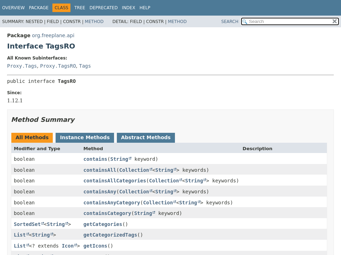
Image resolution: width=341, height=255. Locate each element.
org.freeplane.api (53, 35)
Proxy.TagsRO (58, 66)
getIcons (95, 246)
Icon (68, 246)
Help (145, 7)
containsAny (100, 191)
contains (95, 159)
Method (94, 21)
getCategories (103, 224)
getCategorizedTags (110, 235)
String (119, 159)
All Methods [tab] (32, 137)
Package (39, 7)
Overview (13, 7)
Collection (134, 170)
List (20, 235)
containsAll (100, 170)
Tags (85, 66)
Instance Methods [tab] (84, 137)
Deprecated (104, 7)
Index (128, 7)
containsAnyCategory (112, 202)
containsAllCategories (115, 180)
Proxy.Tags (22, 66)
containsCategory (107, 213)
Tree (79, 7)
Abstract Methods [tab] (146, 137)
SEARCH (230, 21)
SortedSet (27, 224)
